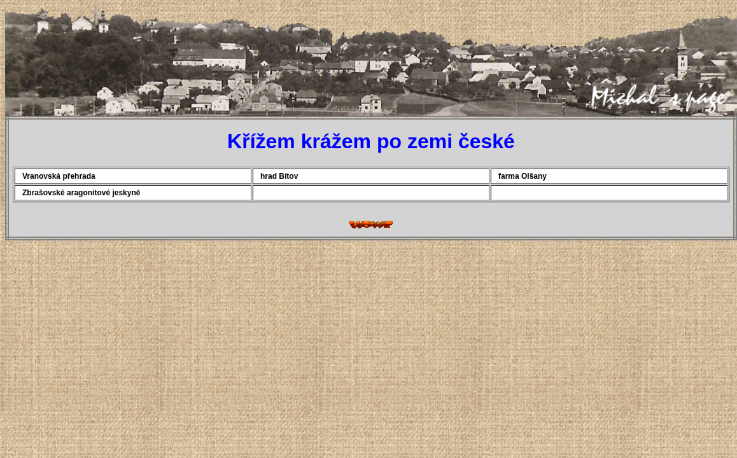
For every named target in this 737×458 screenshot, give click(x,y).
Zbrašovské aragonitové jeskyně (81, 192)
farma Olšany (522, 176)
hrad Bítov (279, 176)
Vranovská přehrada (58, 176)
